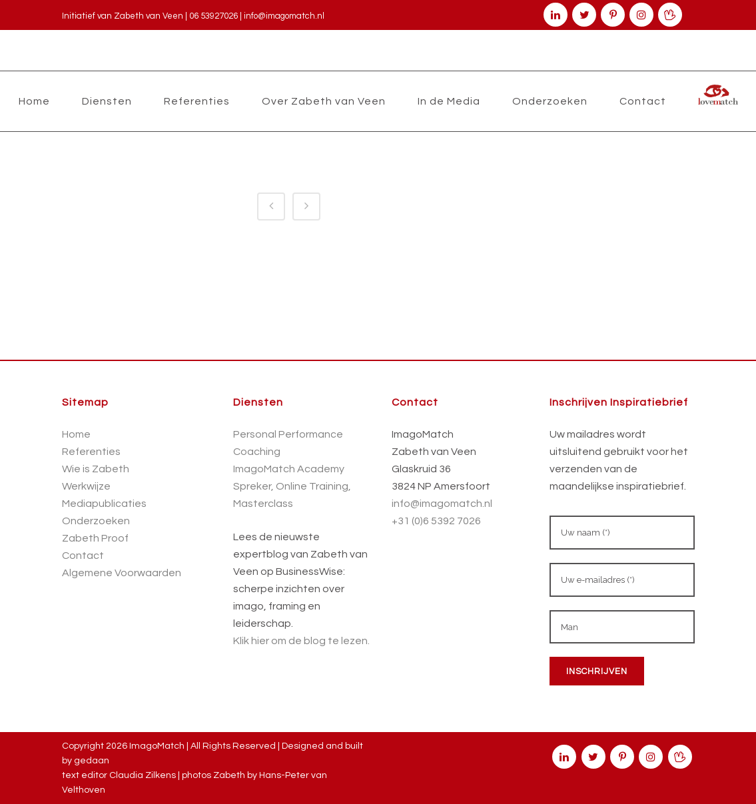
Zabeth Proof (95, 538)
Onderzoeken (96, 521)
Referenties (91, 451)
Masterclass (263, 503)
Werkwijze (86, 486)
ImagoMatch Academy (288, 469)
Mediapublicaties (104, 503)
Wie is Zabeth (95, 469)
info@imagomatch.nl (284, 16)
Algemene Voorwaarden (121, 573)
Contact (83, 555)
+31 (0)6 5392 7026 (436, 521)
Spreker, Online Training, (292, 486)
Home (76, 434)
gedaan (91, 760)
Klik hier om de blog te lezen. (301, 640)
